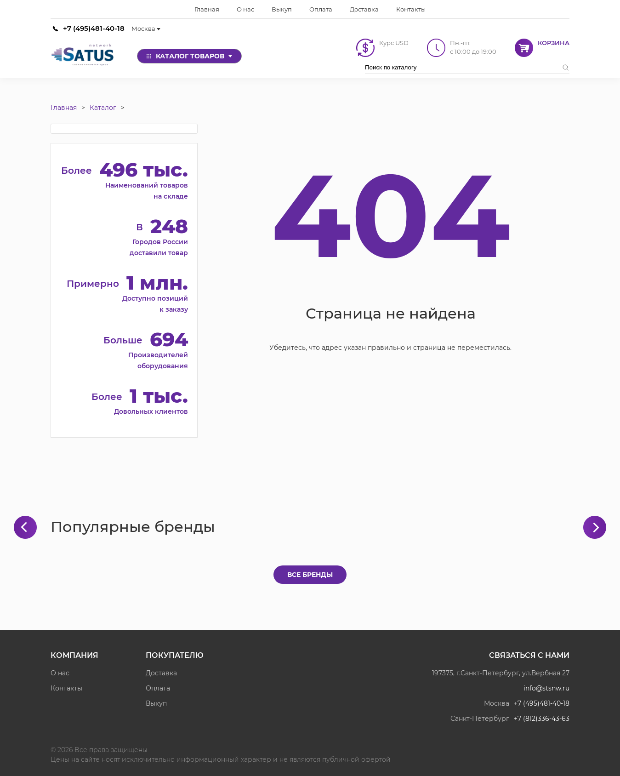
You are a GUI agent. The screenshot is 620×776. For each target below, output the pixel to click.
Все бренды (310, 575)
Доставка (161, 673)
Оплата (158, 688)
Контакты (66, 688)
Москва (145, 28)
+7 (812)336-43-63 (541, 718)
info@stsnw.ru (546, 688)
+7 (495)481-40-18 (94, 28)
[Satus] (83, 56)
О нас (60, 673)
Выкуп (156, 703)
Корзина (553, 42)
